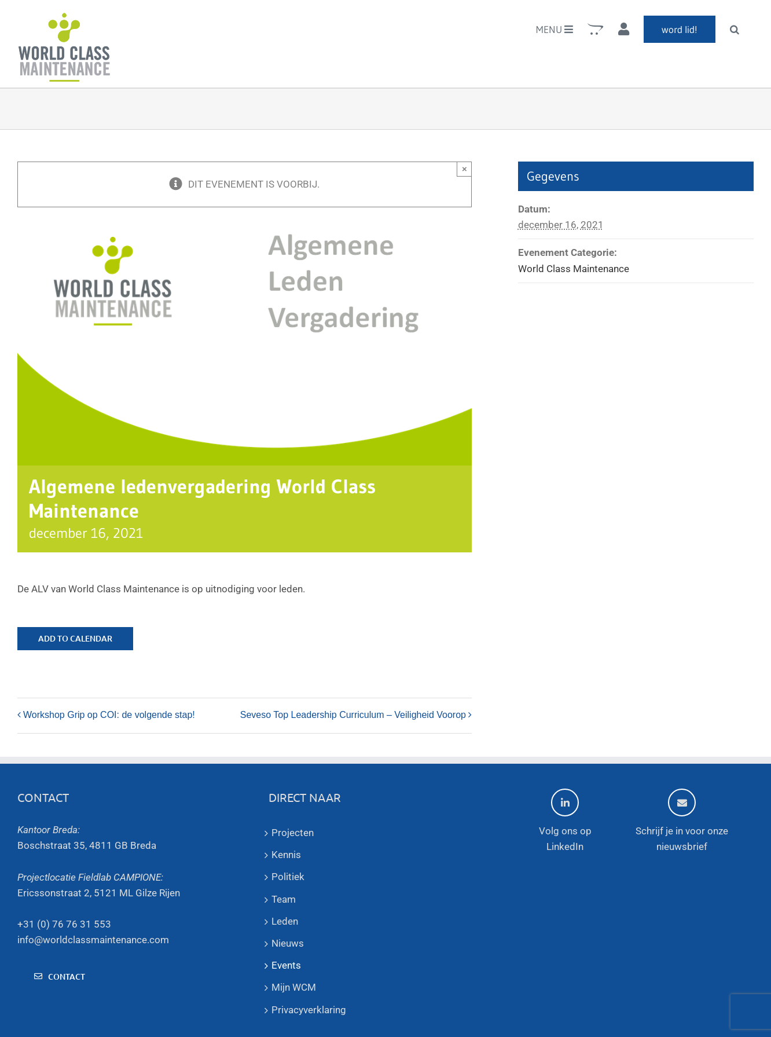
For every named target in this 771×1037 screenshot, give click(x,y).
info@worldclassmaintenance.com (93, 940)
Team (283, 899)
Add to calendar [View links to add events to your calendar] (75, 639)
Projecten (292, 832)
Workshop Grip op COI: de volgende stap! (109, 715)
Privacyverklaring (308, 1010)
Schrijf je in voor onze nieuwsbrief (682, 820)
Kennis (286, 854)
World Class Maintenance (573, 268)
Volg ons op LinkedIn (565, 820)
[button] (734, 29)
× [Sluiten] (464, 169)
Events (286, 965)
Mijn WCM (293, 987)
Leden (284, 921)
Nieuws (287, 943)
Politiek (287, 876)
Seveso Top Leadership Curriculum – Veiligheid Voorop (353, 715)
